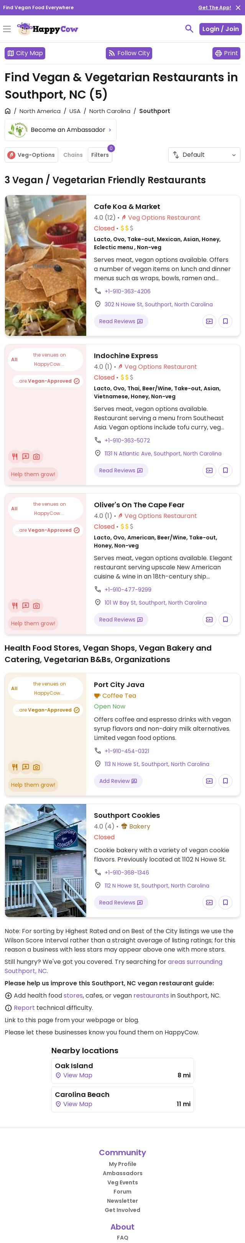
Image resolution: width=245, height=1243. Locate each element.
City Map (25, 53)
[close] (238, 8)
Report (24, 1007)
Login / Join (220, 29)
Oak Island (74, 1065)
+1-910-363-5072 (127, 440)
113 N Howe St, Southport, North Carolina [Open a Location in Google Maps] (157, 764)
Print (226, 53)
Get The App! (214, 7)
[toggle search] (189, 29)
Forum (122, 1191)
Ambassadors (123, 1173)
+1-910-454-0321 (127, 751)
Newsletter (122, 1201)
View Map (73, 1075)
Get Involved (122, 1210)
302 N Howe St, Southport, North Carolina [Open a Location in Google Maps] (159, 304)
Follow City (129, 53)
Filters (101, 153)
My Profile (122, 1164)
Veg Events (122, 1182)
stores (73, 995)
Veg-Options (31, 155)
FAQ (122, 1237)
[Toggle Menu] (7, 29)
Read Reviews (121, 321)
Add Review (118, 781)
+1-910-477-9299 (128, 590)
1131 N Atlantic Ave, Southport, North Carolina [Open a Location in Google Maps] (163, 453)
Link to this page (29, 1020)
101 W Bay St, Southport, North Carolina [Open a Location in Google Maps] (156, 603)
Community (122, 1152)
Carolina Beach (82, 1094)
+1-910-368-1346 (127, 872)
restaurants (151, 995)
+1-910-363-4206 (128, 291)
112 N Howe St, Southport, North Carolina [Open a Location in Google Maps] (157, 886)
